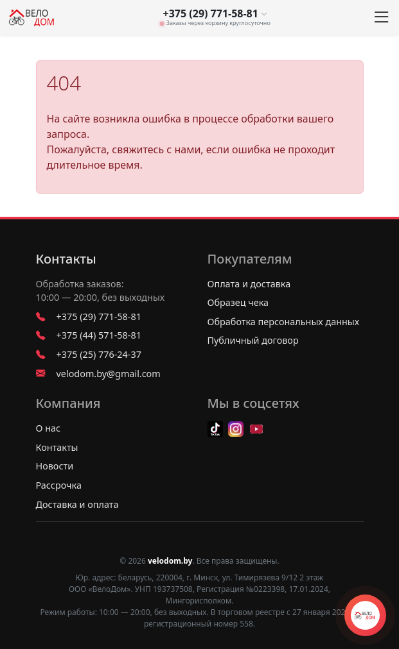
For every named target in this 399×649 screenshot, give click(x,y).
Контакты (66, 259)
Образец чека (238, 302)
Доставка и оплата (77, 504)
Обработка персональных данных (284, 322)
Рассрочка (59, 485)
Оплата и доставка (249, 284)
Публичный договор (253, 340)
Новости (55, 466)
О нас (48, 428)
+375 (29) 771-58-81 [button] (215, 14)
